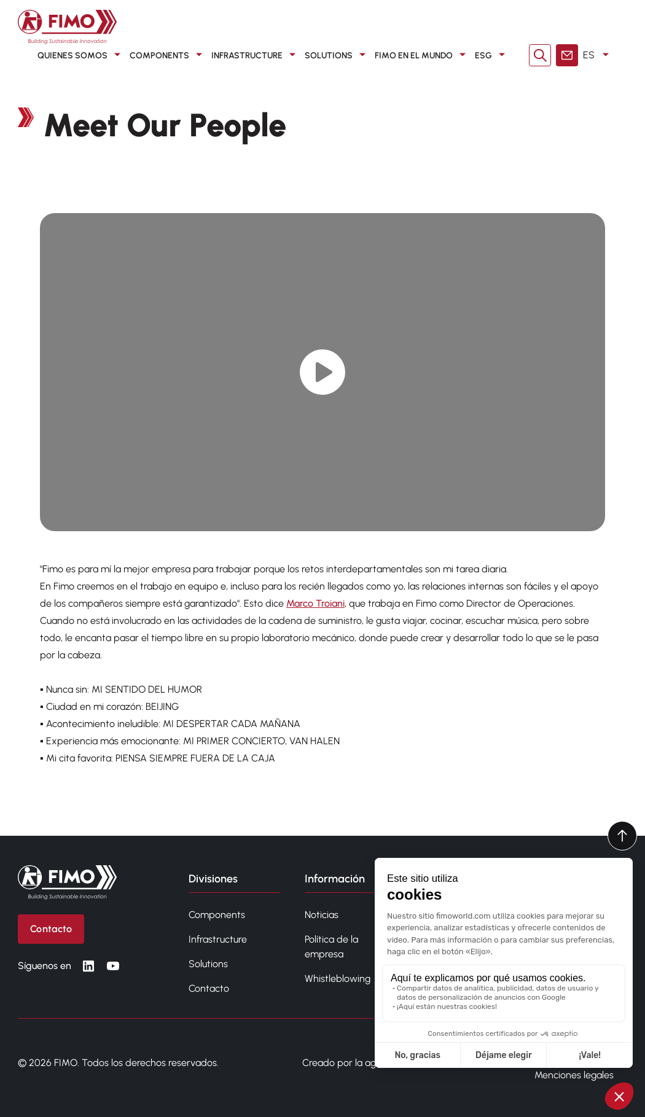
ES (598, 55)
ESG (492, 55)
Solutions (208, 964)
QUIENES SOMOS (81, 55)
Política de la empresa (331, 946)
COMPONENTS (168, 55)
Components (217, 914)
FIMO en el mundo (422, 55)
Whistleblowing (337, 978)
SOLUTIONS (337, 55)
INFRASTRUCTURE (255, 55)
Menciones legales (574, 1075)
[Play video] (323, 372)
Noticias (321, 914)
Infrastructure (218, 939)
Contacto (209, 988)
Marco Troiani (315, 603)
